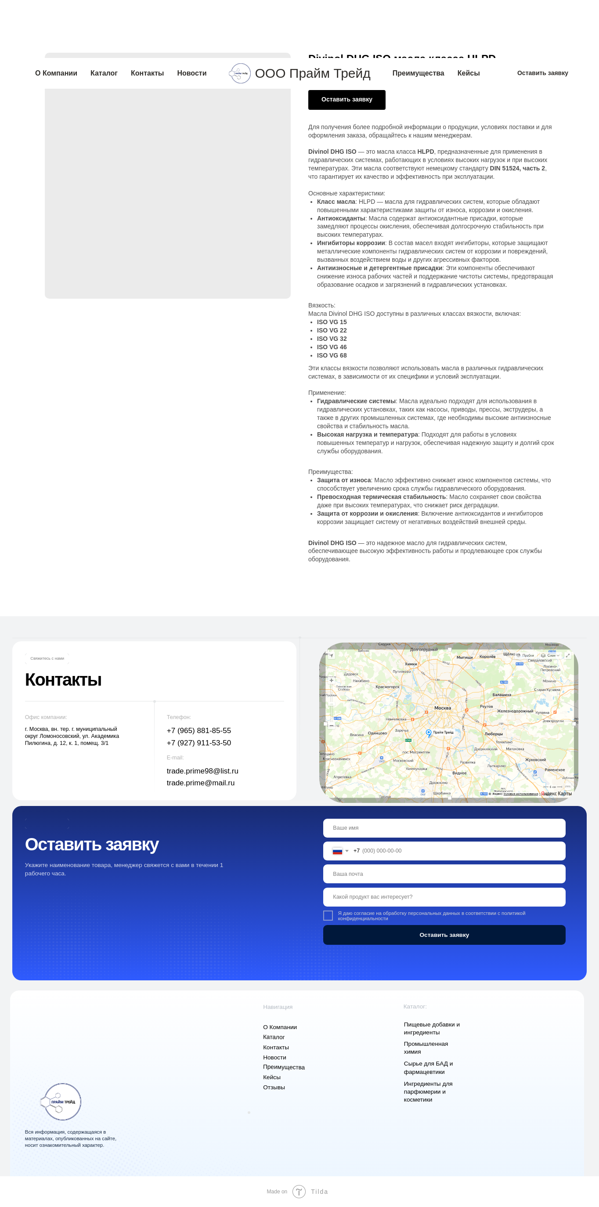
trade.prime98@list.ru (202, 771)
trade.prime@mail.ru (201, 783)
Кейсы (469, 15)
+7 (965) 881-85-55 (199, 730)
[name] (444, 828)
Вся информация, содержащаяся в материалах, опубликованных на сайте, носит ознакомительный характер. (70, 1138)
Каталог (104, 15)
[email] (444, 873)
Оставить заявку (444, 935)
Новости (191, 15)
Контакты (147, 15)
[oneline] (444, 897)
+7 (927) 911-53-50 (199, 743)
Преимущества (418, 15)
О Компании (56, 15)
